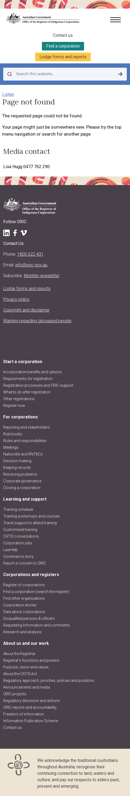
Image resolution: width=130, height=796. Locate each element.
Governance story (18, 556)
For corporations (20, 416)
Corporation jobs (17, 543)
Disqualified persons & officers (29, 618)
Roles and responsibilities (24, 441)
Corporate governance (22, 481)
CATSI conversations (21, 536)
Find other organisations (24, 598)
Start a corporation (22, 361)
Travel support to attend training (30, 523)
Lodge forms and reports (62, 56)
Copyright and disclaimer (26, 310)
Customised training (20, 529)
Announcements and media (26, 687)
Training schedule (18, 509)
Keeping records (17, 467)
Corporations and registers (31, 574)
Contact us (63, 35)
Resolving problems (20, 474)
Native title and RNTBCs (23, 454)
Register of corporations (24, 585)
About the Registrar (19, 654)
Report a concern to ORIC (24, 563)
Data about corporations (24, 612)
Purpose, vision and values (26, 667)
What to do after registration (26, 392)
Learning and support (24, 499)
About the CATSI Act (20, 674)
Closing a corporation (21, 488)
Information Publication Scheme (30, 721)
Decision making (17, 461)
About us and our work (26, 643)
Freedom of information (23, 714)
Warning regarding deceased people (37, 320)
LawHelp (10, 550)
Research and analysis (22, 632)
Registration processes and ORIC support (38, 385)
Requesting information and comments (36, 625)
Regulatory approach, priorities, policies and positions (48, 680)
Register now (14, 405)
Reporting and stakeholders (26, 427)
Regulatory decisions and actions (31, 701)
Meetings (11, 447)
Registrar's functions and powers (31, 660)
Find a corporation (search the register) (36, 591)
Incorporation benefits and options (32, 372)
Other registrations (19, 399)
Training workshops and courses (31, 516)
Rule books (12, 434)
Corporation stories (20, 605)
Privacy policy (16, 299)
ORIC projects (14, 694)
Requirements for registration (28, 379)
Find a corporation (63, 46)
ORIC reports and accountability (30, 707)
